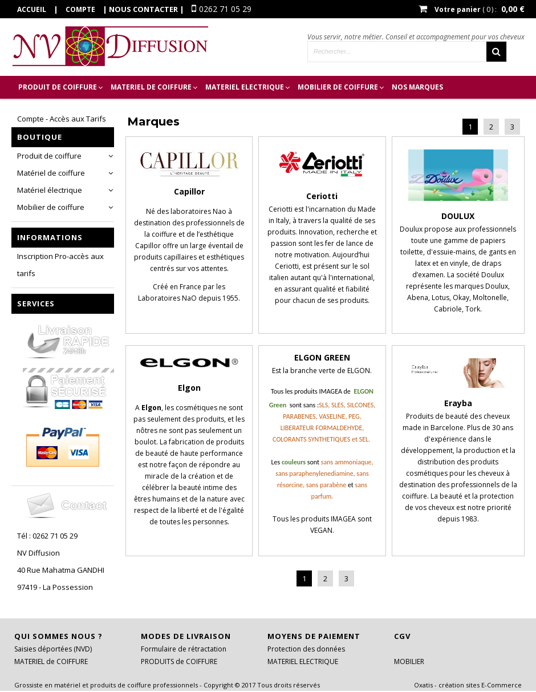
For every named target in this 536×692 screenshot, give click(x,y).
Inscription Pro (49, 110)
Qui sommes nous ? (58, 636)
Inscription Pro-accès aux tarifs (60, 264)
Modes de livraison (186, 636)
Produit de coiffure (49, 156)
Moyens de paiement (313, 636)
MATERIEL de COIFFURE (151, 87)
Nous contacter (143, 9)
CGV (402, 636)
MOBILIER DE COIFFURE (338, 87)
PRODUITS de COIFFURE (179, 661)
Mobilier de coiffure (50, 207)
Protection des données (306, 649)
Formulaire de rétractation (183, 649)
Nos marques (417, 87)
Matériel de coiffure (51, 173)
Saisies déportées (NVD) (53, 649)
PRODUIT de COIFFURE (57, 87)
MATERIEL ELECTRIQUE (244, 87)
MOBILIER (409, 661)
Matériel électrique (49, 190)
